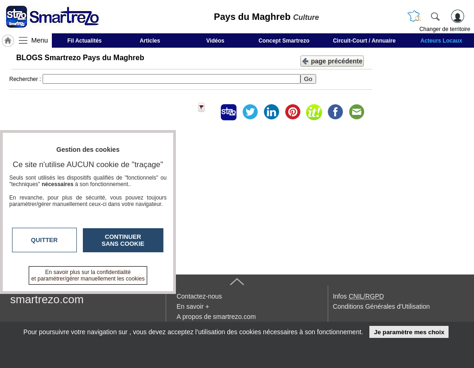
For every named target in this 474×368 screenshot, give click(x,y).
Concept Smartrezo (283, 40)
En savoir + (192, 306)
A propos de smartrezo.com (216, 316)
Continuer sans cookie (123, 240)
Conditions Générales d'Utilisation (381, 306)
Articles (150, 40)
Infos (358, 296)
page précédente (332, 60)
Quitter (44, 240)
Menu (39, 40)
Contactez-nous (199, 296)
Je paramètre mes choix (409, 332)
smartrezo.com (47, 299)
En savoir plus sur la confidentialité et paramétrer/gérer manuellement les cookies (88, 275)
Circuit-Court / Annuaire (364, 40)
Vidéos (215, 40)
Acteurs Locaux (441, 40)
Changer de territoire (444, 29)
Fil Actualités (85, 40)
